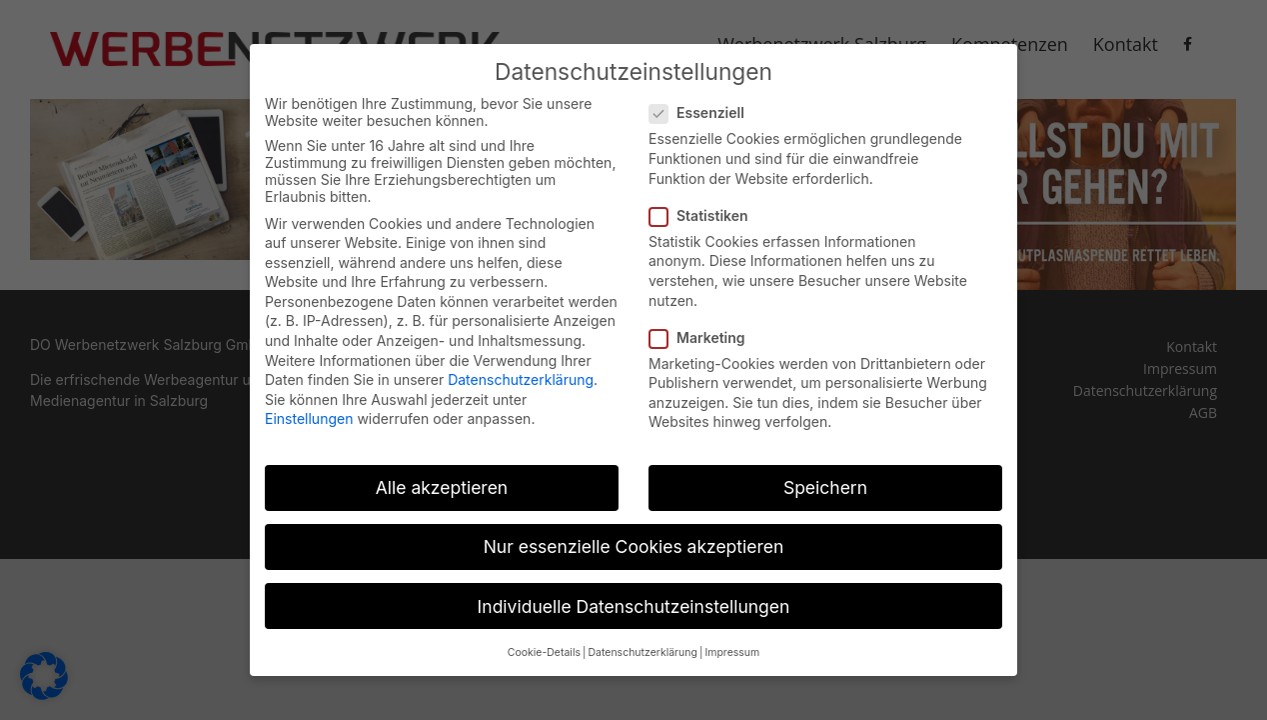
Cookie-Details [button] (544, 643)
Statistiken (706, 206)
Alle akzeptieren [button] (442, 479)
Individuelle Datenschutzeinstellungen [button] (634, 597)
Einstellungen (309, 410)
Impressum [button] (731, 643)
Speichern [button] (825, 479)
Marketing (705, 328)
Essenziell (704, 104)
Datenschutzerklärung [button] (642, 643)
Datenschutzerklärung (521, 371)
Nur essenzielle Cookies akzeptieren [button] (634, 538)
